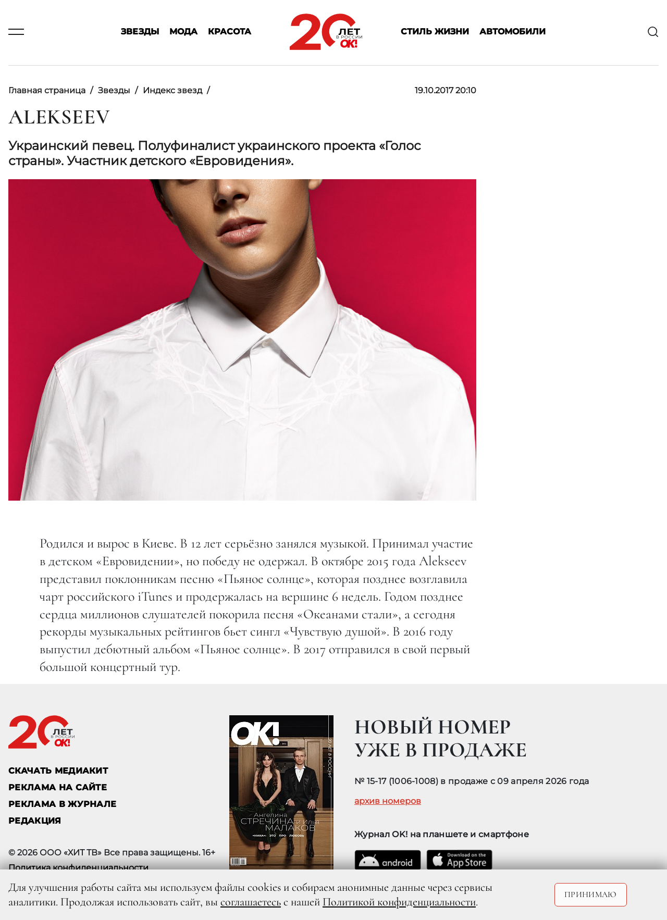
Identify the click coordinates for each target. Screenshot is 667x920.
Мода (183, 32)
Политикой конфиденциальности (399, 902)
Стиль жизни (435, 32)
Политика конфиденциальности (78, 868)
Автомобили (512, 32)
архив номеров (387, 801)
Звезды (140, 32)
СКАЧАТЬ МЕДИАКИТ (58, 771)
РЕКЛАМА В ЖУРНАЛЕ (62, 804)
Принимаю (590, 894)
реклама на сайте (57, 787)
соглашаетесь (250, 902)
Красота (229, 32)
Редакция (34, 821)
